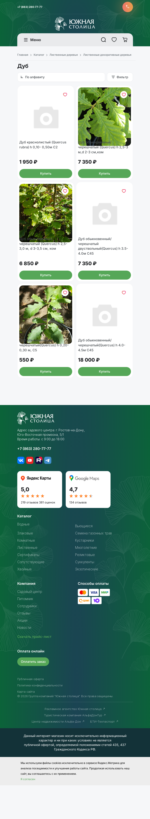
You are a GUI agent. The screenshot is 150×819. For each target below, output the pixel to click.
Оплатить (34, 695)
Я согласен (28, 813)
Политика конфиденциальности (40, 719)
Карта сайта (26, 725)
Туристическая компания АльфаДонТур (75, 749)
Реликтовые (85, 588)
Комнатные (27, 574)
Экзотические (87, 603)
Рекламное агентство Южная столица (75, 742)
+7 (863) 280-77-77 (30, 7)
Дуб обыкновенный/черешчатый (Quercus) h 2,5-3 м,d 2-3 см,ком (103, 158)
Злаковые (25, 567)
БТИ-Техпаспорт (104, 755)
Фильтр (120, 78)
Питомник (25, 632)
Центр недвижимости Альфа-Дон (58, 755)
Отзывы (24, 647)
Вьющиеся (84, 560)
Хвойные (25, 603)
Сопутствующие (31, 596)
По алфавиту (32, 78)
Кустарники (85, 574)
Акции (22, 654)
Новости (25, 661)
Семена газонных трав (95, 567)
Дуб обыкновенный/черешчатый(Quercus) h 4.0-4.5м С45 (103, 378)
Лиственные (28, 581)
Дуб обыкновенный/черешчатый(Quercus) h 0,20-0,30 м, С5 (45, 378)
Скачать (35, 670)
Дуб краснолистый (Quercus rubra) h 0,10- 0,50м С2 (44, 156)
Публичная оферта (30, 712)
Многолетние (87, 581)
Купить (46, 185)
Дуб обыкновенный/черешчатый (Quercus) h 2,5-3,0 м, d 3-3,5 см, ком (45, 266)
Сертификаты (28, 588)
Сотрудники (27, 640)
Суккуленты (85, 596)
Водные (24, 558)
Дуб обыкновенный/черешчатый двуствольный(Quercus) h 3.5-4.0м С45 (101, 268)
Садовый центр (30, 625)
